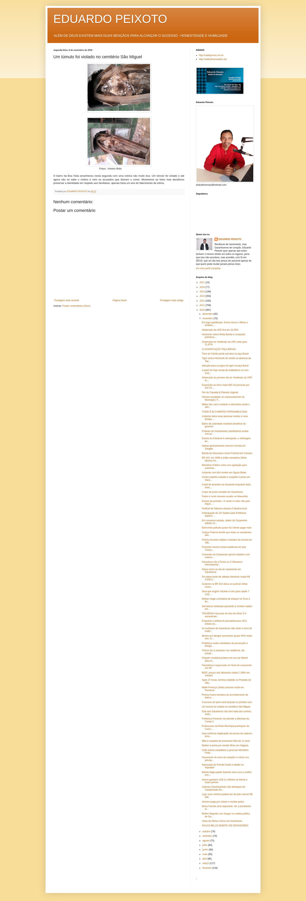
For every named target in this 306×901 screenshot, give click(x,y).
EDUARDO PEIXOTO (110, 18)
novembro (208, 318)
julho (205, 845)
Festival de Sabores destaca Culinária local (224, 508)
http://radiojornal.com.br (211, 55)
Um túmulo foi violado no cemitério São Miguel (226, 706)
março (206, 863)
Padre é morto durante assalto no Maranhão (225, 496)
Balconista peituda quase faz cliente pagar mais (226, 527)
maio (205, 854)
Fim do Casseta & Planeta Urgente (220, 392)
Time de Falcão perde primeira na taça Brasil (225, 353)
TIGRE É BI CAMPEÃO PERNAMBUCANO (224, 411)
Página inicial (119, 300)
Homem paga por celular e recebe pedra (223, 801)
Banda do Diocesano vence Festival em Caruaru (227, 453)
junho (205, 849)
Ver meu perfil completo (208, 268)
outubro (206, 831)
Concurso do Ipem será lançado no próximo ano (227, 702)
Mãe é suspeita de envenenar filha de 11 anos (226, 741)
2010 (203, 310)
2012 (203, 300)
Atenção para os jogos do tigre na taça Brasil (225, 365)
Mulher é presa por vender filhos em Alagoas (225, 745)
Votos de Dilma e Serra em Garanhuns (222, 821)
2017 (203, 282)
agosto (206, 840)
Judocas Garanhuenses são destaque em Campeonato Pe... (223, 788)
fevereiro (207, 868)
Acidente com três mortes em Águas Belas (224, 472)
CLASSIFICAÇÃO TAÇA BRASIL (219, 349)
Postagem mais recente (66, 300)
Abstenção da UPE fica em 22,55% (220, 330)
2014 (203, 291)
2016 (203, 287)
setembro (207, 836)
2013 (203, 296)
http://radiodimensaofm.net (213, 59)
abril (205, 858)
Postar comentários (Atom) (76, 306)
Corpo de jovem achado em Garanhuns (222, 492)
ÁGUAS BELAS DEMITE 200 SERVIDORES (225, 825)
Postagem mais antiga (171, 300)
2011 (203, 305)
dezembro (208, 314)
